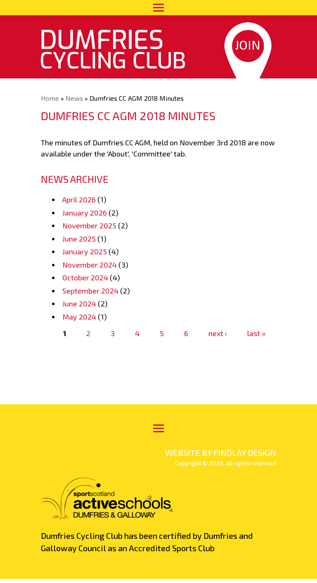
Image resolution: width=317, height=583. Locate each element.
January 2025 (84, 251)
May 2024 (79, 316)
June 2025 (79, 238)
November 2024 (89, 264)
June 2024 (79, 303)
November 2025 (89, 225)
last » (256, 333)
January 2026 (84, 212)
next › (217, 333)
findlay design (244, 452)
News (74, 98)
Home (50, 98)
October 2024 (85, 277)
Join (247, 44)
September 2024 (90, 290)
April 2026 (79, 199)
